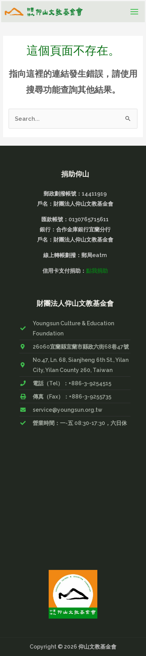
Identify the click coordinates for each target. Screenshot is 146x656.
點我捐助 (97, 271)
